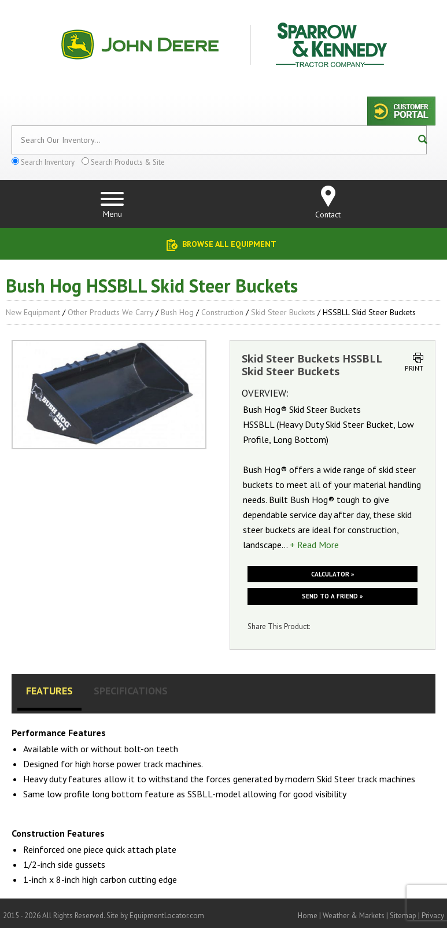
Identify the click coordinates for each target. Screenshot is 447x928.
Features (49, 690)
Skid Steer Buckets (283, 312)
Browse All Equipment (229, 244)
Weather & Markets (354, 915)
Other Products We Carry (110, 312)
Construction (222, 312)
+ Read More (314, 544)
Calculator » (332, 574)
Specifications (131, 690)
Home (307, 915)
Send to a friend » (332, 596)
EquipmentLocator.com (167, 915)
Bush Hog (177, 312)
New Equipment (33, 312)
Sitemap (403, 915)
